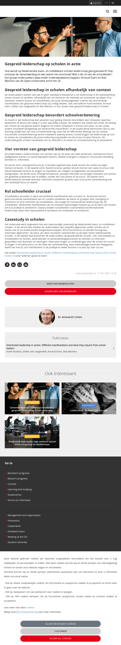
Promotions (12, 520)
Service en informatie (17, 500)
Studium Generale (16, 542)
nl (113, 2)
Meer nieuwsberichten (60, 283)
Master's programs (16, 478)
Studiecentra (13, 494)
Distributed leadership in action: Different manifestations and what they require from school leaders (60, 254)
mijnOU (95, 2)
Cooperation (13, 525)
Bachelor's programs (17, 473)
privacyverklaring (28, 611)
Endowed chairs (15, 531)
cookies (30, 607)
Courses (10, 483)
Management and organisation (23, 515)
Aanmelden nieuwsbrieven (61, 291)
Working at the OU (16, 536)
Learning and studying (18, 489)
